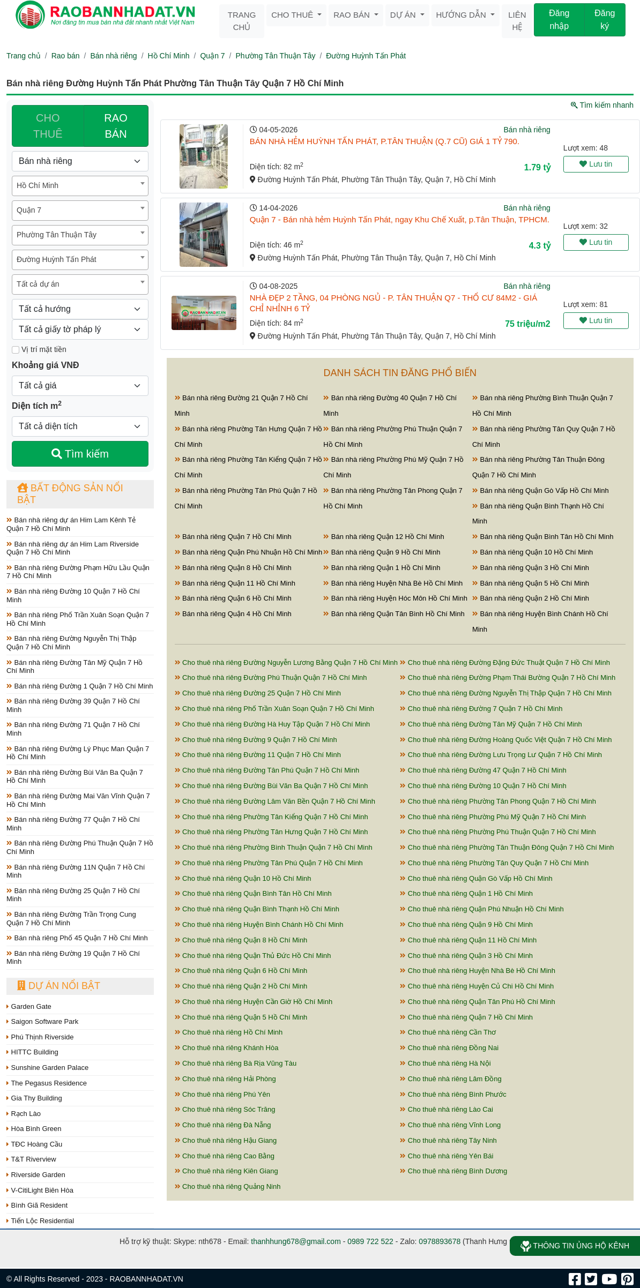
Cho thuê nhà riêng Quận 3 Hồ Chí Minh (466, 956)
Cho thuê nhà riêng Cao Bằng (224, 1156)
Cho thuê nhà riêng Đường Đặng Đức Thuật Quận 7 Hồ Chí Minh (505, 662)
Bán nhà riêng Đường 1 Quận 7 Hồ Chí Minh (79, 686)
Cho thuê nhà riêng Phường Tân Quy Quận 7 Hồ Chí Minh (494, 863)
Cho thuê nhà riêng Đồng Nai (449, 1048)
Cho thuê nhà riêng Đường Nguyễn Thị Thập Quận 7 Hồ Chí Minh (506, 693)
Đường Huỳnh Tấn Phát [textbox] (56, 259)
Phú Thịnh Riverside (40, 1037)
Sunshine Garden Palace (47, 1068)
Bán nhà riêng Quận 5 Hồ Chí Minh (530, 583)
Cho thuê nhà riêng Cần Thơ (448, 1032)
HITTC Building (32, 1052)
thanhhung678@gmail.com (296, 1241)
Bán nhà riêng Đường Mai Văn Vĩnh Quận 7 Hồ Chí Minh (78, 800)
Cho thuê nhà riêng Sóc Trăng (225, 1109)
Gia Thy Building (34, 1098)
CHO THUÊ (47, 126)
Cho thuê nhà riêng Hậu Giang (226, 1140)
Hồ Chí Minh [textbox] (37, 185)
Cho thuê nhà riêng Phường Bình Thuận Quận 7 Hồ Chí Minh (274, 847)
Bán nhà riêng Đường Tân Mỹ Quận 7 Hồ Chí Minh (74, 666)
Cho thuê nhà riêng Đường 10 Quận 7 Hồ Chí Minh (483, 786)
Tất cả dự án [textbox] (38, 284)
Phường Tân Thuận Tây (275, 55)
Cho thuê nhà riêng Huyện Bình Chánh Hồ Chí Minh (259, 924)
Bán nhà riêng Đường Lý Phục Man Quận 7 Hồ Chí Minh (77, 753)
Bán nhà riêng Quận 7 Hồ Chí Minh (233, 537)
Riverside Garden (35, 1175)
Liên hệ (517, 21)
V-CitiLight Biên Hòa (39, 1190)
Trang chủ (242, 21)
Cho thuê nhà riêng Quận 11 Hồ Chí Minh (468, 940)
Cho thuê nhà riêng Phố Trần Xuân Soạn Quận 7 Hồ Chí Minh (274, 709)
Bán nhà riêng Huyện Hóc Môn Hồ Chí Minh (395, 598)
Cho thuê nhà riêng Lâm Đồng (451, 1079)
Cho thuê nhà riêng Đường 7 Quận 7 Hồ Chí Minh (481, 709)
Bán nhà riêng (113, 55)
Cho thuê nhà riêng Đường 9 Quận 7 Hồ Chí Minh (256, 740)
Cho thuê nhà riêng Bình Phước (453, 1094)
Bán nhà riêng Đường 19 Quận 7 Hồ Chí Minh (73, 957)
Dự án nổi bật (58, 985)
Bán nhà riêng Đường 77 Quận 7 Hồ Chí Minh (73, 823)
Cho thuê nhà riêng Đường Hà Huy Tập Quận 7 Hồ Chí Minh (272, 724)
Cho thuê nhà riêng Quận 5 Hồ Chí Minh (241, 1017)
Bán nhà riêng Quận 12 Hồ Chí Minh (383, 537)
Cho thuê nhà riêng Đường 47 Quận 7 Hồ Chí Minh (483, 770)
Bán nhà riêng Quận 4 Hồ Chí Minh (233, 614)
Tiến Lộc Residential (40, 1221)
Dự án (404, 14)
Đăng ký (604, 20)
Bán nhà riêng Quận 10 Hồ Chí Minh (532, 552)
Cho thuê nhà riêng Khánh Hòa (227, 1048)
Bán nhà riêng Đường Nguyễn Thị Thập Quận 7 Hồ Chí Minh (71, 642)
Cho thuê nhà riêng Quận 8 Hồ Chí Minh (241, 940)
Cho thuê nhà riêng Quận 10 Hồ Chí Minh (243, 878)
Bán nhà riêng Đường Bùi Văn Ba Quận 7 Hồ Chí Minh (74, 776)
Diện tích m (37, 405)
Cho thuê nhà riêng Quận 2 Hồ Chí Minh (241, 986)
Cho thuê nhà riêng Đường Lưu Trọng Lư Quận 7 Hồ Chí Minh (501, 755)
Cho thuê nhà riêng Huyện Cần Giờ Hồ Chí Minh (254, 1002)
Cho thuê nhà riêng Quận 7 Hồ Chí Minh (466, 1017)
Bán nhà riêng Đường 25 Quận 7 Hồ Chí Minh (73, 895)
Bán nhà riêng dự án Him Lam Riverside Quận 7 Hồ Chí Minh (72, 548)
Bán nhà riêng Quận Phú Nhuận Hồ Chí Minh (249, 552)
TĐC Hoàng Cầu (34, 1144)
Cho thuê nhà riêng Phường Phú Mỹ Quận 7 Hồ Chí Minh (493, 817)
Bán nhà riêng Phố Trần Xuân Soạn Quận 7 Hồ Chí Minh (77, 619)
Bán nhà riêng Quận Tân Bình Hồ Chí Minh (394, 614)
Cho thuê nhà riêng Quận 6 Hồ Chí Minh (241, 971)
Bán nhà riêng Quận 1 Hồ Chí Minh (381, 568)
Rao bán (352, 14)
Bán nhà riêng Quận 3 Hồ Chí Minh (530, 568)
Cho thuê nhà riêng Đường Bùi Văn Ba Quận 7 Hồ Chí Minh (271, 786)
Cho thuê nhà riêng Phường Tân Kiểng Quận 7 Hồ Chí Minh (271, 817)
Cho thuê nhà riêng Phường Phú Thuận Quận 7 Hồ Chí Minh (498, 832)
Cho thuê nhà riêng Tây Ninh (448, 1140)
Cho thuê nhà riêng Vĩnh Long (450, 1125)
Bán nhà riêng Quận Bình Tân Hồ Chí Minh (543, 537)
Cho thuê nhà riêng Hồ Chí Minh (229, 1032)
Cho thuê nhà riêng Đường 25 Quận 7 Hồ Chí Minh (258, 693)
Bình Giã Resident (37, 1205)
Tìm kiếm (80, 454)
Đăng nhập (559, 20)
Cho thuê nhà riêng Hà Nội (445, 1063)
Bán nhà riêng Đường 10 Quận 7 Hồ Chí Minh (73, 595)
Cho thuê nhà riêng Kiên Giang (226, 1171)
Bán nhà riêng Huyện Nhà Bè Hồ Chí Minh (393, 583)
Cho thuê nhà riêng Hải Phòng (225, 1079)
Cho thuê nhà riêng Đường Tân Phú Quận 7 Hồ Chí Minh (267, 770)
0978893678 (439, 1241)
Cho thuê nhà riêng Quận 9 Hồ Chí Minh (466, 924)
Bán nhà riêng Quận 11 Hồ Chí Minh (235, 583)
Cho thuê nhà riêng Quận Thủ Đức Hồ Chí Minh (253, 956)
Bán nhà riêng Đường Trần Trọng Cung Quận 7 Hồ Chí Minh (71, 918)
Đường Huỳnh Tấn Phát (366, 55)
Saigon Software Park (42, 1021)
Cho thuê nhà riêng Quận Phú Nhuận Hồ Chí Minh (481, 909)
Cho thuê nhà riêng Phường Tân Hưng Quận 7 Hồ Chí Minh (271, 832)
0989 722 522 (370, 1241)
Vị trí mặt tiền (39, 349)
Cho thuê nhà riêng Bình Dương (453, 1171)
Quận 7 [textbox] (29, 210)
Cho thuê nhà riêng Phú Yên (222, 1094)
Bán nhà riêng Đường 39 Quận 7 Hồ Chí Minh (73, 705)
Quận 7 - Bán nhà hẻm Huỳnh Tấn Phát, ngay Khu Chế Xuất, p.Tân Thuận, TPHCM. (399, 219)
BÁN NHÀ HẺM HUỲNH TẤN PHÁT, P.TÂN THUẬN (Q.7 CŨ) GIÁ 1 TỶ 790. (384, 141)
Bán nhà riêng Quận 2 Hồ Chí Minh (530, 598)
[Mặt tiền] (15, 350)
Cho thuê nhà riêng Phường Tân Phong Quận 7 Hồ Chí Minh (498, 801)
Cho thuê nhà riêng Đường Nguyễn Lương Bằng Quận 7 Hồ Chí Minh (286, 662)
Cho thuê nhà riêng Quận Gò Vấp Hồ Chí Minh (476, 878)
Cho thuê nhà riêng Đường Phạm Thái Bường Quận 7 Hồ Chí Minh (507, 677)
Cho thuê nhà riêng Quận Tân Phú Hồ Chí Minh (477, 1002)
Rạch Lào (23, 1114)
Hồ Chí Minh (169, 55)
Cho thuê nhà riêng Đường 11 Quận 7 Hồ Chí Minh (258, 755)
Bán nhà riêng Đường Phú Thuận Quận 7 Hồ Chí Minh (79, 847)
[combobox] (80, 186)
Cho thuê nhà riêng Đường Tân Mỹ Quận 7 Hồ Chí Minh (491, 724)
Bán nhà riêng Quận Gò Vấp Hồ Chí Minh (540, 490)
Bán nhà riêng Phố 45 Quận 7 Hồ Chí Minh (77, 938)
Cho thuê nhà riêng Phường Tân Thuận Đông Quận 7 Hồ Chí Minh (507, 847)
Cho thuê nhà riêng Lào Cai (446, 1109)
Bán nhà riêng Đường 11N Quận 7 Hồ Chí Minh (75, 871)
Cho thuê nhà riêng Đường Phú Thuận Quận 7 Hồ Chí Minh (271, 677)
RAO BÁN (115, 126)
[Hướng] (80, 309)
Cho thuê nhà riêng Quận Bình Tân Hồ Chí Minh (253, 893)
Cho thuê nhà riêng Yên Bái (446, 1156)
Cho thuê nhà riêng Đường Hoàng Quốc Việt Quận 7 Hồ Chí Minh (506, 740)
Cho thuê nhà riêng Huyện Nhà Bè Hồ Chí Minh (477, 971)
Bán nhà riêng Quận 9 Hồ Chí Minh (381, 552)
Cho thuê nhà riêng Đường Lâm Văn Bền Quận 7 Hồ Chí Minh (275, 801)
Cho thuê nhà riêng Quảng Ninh (228, 1186)
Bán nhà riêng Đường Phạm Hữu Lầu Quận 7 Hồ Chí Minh (78, 572)
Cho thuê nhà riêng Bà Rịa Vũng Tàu (236, 1063)
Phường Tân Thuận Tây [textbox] (56, 234)
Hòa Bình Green (34, 1129)
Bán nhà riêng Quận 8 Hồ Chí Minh (233, 568)
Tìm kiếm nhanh (602, 105)
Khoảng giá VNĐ (45, 365)
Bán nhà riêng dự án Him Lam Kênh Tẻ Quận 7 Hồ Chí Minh (71, 524)
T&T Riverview (31, 1159)
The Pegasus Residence (46, 1083)
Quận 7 (212, 55)
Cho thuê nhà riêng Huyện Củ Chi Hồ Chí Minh (477, 986)
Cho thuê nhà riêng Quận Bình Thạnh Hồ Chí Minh (257, 909)
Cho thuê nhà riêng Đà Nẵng (223, 1125)
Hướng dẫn (462, 14)
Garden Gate (28, 1006)
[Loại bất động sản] (80, 161)
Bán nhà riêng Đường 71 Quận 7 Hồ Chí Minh (73, 729)
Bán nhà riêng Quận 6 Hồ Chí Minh (233, 598)
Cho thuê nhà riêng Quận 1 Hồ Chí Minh (466, 893)
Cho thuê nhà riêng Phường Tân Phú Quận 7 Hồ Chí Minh (269, 863)
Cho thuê (293, 14)
